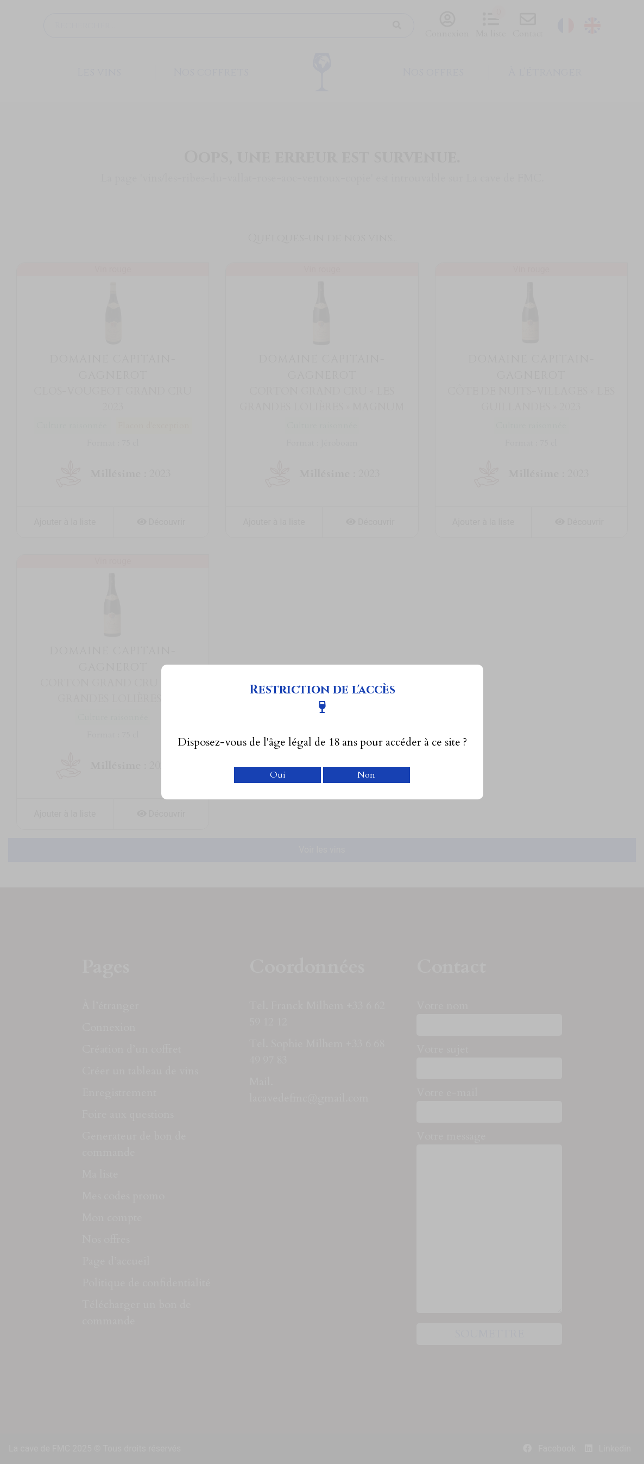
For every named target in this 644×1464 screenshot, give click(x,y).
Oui (278, 775)
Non (366, 775)
